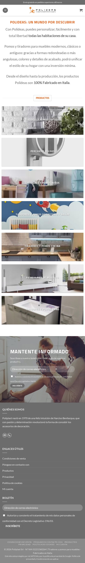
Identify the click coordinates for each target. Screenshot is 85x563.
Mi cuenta (7, 488)
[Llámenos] (9, 435)
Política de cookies (12, 482)
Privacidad (8, 476)
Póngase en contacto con (15, 464)
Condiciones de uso (45, 559)
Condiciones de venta (14, 458)
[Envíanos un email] (5, 435)
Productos (8, 470)
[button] (5, 10)
